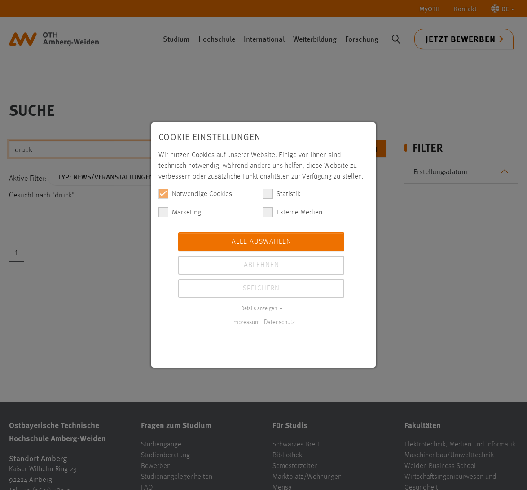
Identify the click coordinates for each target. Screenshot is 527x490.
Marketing (179, 212)
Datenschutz (279, 322)
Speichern (261, 288)
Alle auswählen (261, 241)
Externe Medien (292, 212)
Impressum (246, 322)
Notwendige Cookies (195, 194)
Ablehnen (261, 265)
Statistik (281, 194)
